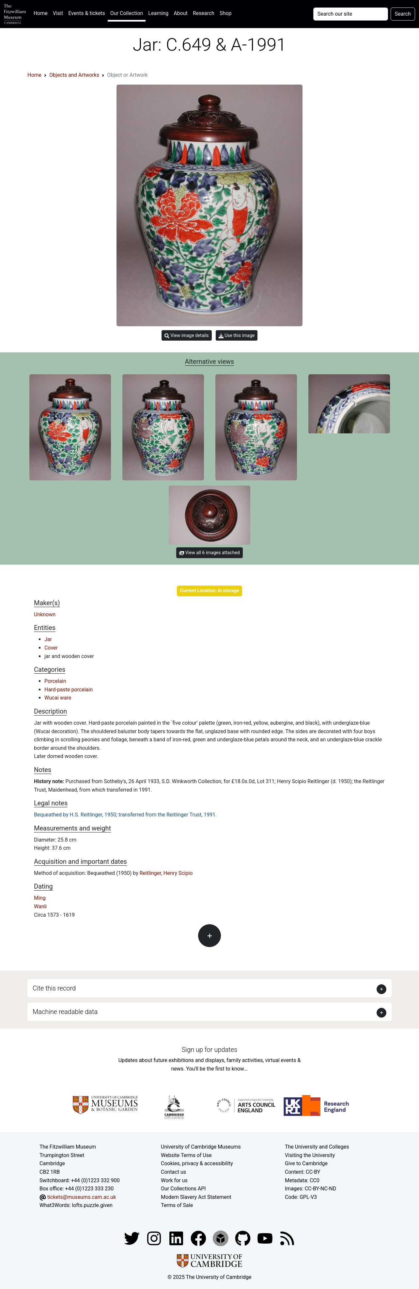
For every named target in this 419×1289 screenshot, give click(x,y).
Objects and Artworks (74, 75)
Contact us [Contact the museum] (173, 1172)
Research (203, 13)
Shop (225, 13)
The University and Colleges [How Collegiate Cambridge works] (317, 1147)
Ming (40, 898)
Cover (51, 648)
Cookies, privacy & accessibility (197, 1163)
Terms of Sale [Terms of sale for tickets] (177, 1205)
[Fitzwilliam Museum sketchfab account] (221, 1238)
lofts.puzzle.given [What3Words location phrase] (92, 1205)
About (181, 13)
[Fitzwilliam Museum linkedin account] (199, 1238)
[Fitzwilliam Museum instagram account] (155, 1238)
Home (42, 12)
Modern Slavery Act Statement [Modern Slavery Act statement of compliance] (196, 1197)
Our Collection (126, 13)
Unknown (44, 614)
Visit (58, 13)
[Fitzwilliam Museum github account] (243, 1238)
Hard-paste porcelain (68, 689)
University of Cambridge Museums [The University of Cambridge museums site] (201, 1147)
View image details (186, 335)
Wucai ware (57, 698)
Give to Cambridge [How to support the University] (306, 1163)
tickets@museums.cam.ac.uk (81, 1197)
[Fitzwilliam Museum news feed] (287, 1238)
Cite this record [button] (54, 988)
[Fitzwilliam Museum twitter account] (132, 1238)
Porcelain (55, 681)
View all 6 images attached (209, 552)
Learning (158, 13)
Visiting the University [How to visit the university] (310, 1155)
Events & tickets (86, 13)
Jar (48, 639)
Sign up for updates (209, 1050)
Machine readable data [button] (65, 1012)
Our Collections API (183, 1188)
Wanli (40, 906)
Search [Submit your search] (403, 14)
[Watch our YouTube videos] (266, 1238)
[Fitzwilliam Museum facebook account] (177, 1238)
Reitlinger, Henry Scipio (166, 873)
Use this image (237, 335)
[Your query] (350, 14)
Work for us (174, 1180)
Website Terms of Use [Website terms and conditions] (186, 1155)
